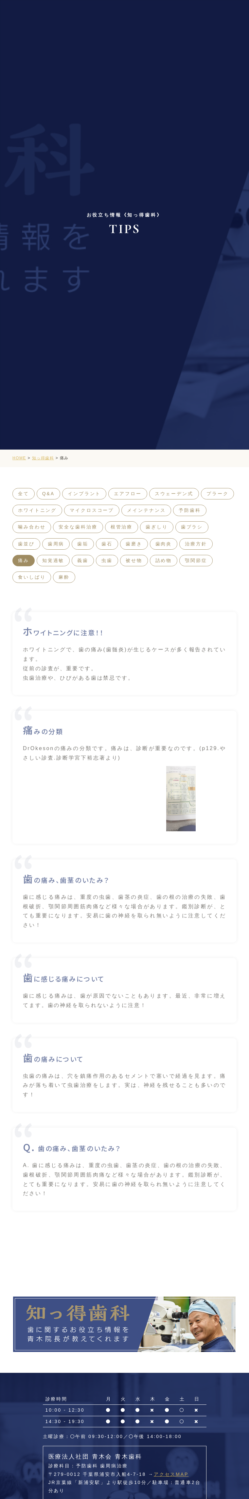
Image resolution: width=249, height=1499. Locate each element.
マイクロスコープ (92, 510)
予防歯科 (190, 510)
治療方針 (196, 543)
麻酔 (64, 577)
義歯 (82, 560)
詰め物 (163, 560)
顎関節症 (196, 560)
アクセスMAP (171, 1474)
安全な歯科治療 (78, 526)
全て (23, 493)
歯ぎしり (157, 526)
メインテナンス (146, 510)
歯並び (26, 543)
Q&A (48, 493)
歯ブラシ (192, 526)
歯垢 (82, 543)
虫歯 (107, 560)
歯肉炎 (163, 543)
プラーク (217, 493)
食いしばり (31, 577)
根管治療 (122, 526)
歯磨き (134, 543)
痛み (23, 560)
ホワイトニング (37, 510)
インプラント (84, 493)
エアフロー (127, 493)
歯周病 (56, 543)
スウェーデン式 (174, 493)
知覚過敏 (53, 560)
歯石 (107, 543)
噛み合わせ (31, 526)
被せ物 (134, 560)
